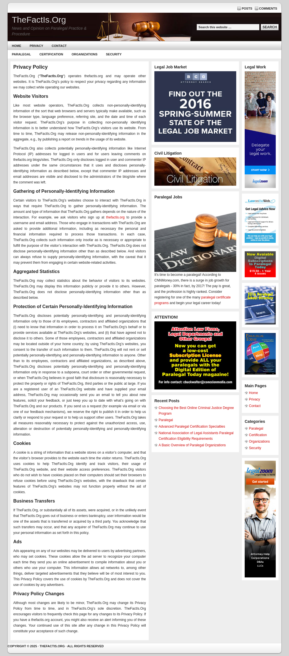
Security (114, 54)
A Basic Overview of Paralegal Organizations (192, 445)
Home (16, 45)
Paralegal (21, 54)
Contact (59, 45)
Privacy (36, 45)
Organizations (84, 54)
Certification (51, 54)
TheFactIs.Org (39, 19)
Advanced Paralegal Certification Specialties (192, 426)
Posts (247, 8)
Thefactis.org (52, 646)
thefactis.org (115, 217)
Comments (268, 8)
